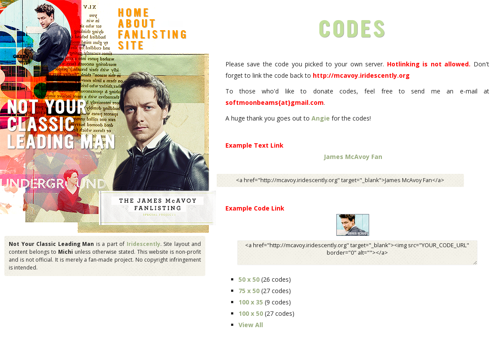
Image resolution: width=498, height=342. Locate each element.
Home (134, 14)
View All (251, 325)
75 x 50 (249, 291)
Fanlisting (153, 35)
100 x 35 (251, 302)
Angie (320, 118)
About (137, 24)
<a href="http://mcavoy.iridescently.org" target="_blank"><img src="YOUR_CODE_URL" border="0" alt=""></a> (357, 252)
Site (131, 46)
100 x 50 (251, 313)
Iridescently (143, 244)
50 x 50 (249, 279)
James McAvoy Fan (353, 156)
